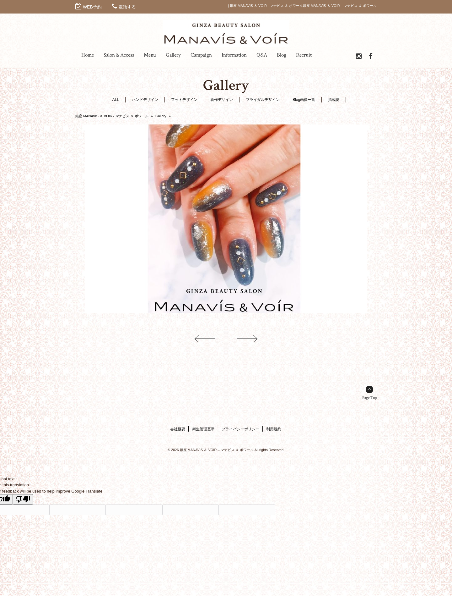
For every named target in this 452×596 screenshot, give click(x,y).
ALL (115, 99)
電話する (127, 6)
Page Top (369, 397)
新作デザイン (221, 99)
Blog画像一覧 (304, 99)
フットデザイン (184, 99)
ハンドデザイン (145, 99)
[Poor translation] (23, 499)
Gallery (160, 116)
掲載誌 (333, 99)
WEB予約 (92, 6)
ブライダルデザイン (263, 99)
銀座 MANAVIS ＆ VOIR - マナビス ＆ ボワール (111, 116)
